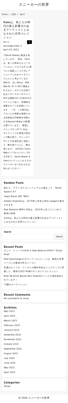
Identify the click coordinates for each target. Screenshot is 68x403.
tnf (4, 42)
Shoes (7, 386)
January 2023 (11, 330)
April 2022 (9, 372)
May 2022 (9, 367)
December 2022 (12, 334)
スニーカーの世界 (34, 4)
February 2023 (12, 325)
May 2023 (9, 311)
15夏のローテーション (16, 284)
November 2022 (12, 339)
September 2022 (13, 349)
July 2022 (9, 358)
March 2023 (10, 320)
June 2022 (10, 363)
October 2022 (11, 344)
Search (7, 232)
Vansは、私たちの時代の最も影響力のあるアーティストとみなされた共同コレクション (16, 30)
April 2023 (9, 316)
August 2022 (11, 353)
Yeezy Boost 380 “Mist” (16, 196)
